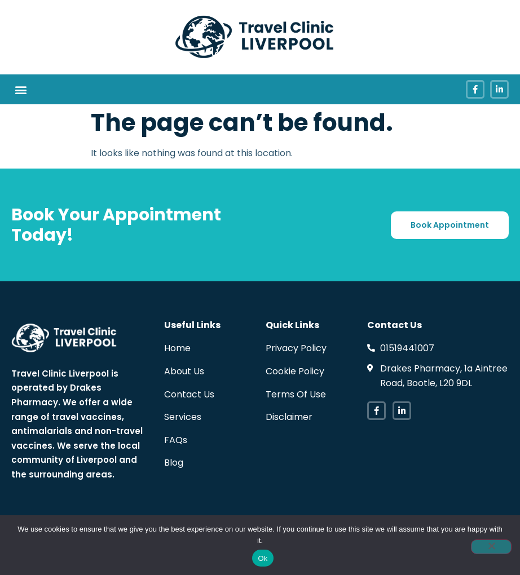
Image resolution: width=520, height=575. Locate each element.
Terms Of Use (296, 394)
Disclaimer (289, 416)
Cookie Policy (295, 371)
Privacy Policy (296, 348)
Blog (173, 462)
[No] (491, 546)
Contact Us (189, 394)
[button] (20, 89)
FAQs (175, 440)
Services (182, 416)
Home (177, 348)
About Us (184, 371)
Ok (262, 558)
